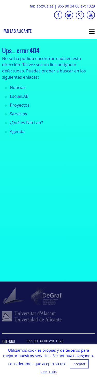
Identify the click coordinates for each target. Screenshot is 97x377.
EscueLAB (19, 96)
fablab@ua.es (42, 6)
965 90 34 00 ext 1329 (76, 6)
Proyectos (19, 105)
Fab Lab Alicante (17, 31)
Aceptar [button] (79, 363)
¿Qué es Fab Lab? (26, 122)
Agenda (17, 131)
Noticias (18, 87)
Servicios (18, 114)
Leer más (48, 371)
